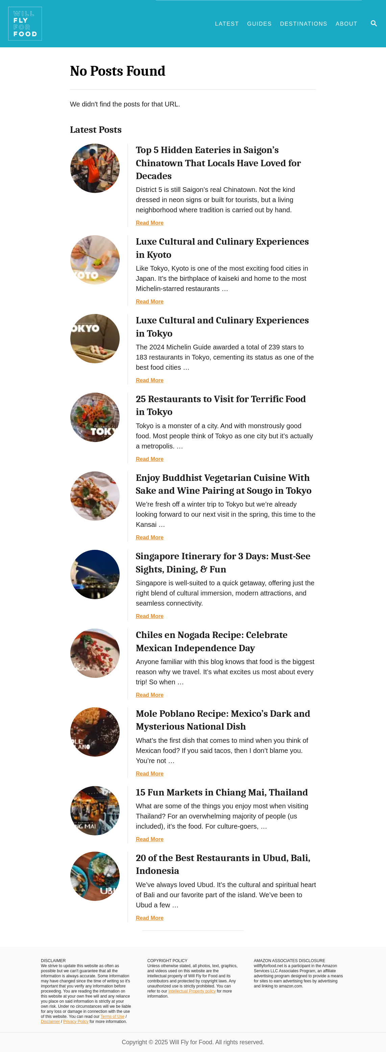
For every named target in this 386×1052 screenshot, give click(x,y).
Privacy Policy (76, 1021)
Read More (150, 223)
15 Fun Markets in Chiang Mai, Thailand (222, 792)
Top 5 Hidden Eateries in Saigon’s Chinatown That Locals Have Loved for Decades (218, 162)
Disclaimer (50, 1021)
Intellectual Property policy (192, 991)
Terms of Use (113, 1016)
